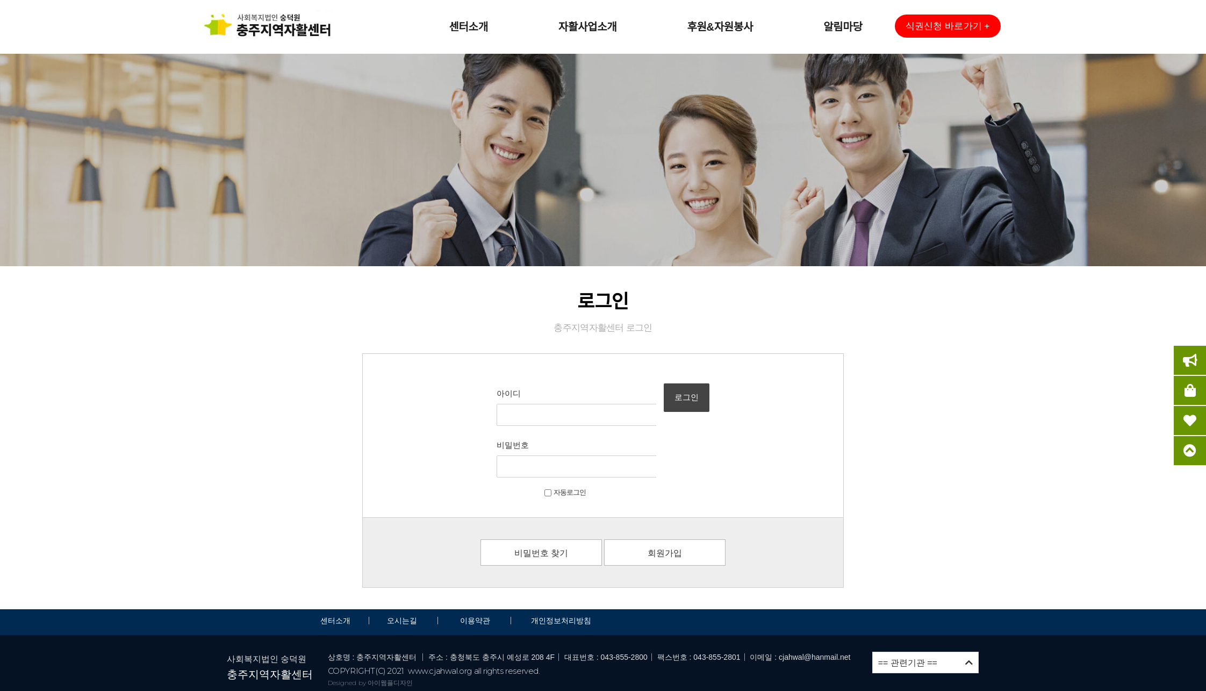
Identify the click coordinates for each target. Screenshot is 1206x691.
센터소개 (468, 27)
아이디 (477, 393)
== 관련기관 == (925, 612)
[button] (947, 26)
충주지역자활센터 (270, 624)
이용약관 (475, 570)
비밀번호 (481, 420)
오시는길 (403, 570)
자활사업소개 (587, 27)
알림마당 (842, 27)
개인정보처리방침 (561, 570)
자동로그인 (534, 442)
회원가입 (665, 503)
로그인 (711, 407)
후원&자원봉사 (720, 27)
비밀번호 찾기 (541, 503)
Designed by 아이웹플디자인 (370, 632)
